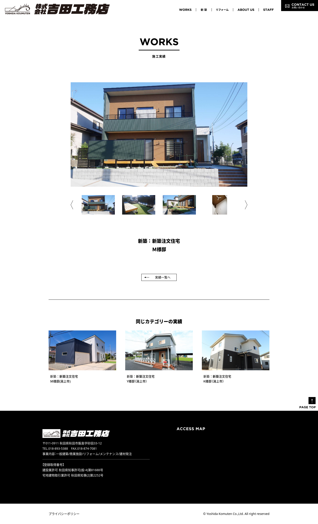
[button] (72, 204)
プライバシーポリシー (64, 514)
